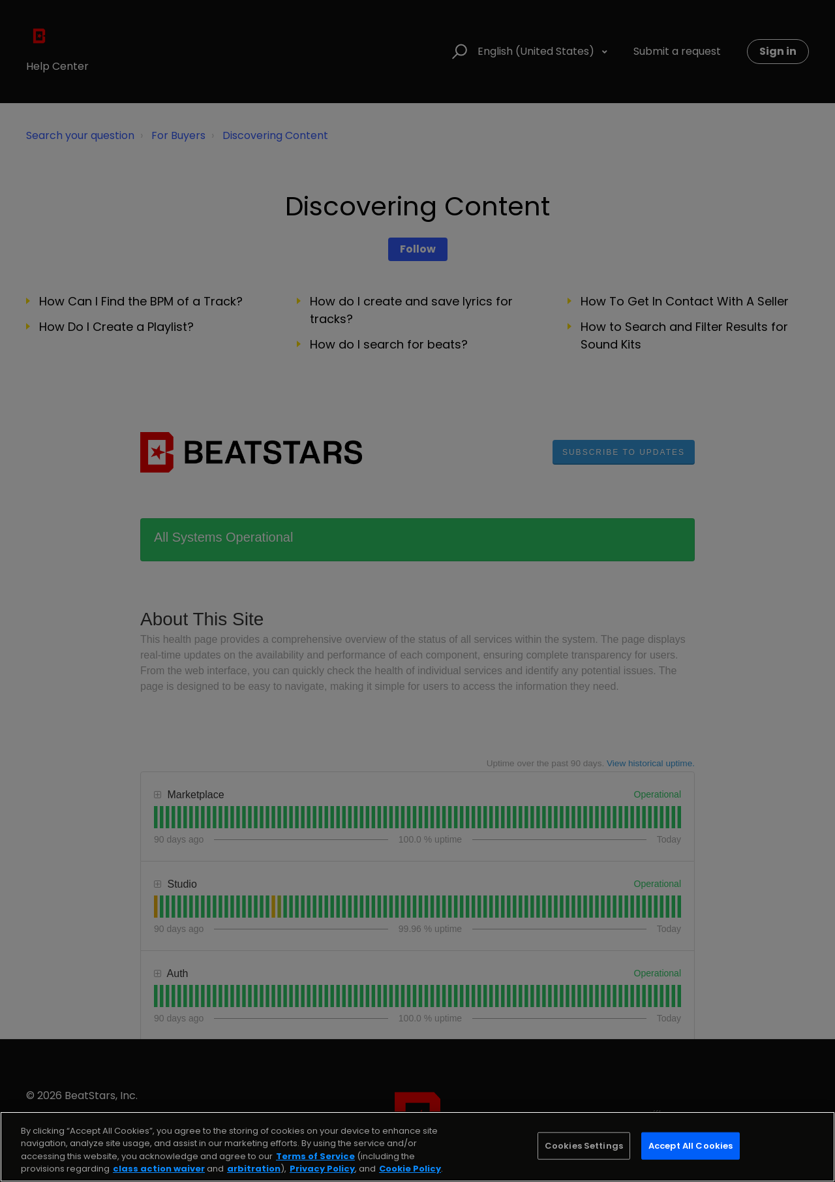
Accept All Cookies (690, 1146)
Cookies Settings (584, 1146)
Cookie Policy (410, 1168)
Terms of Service (315, 1156)
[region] (417, 1147)
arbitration (254, 1168)
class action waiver (159, 1168)
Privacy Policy (322, 1168)
